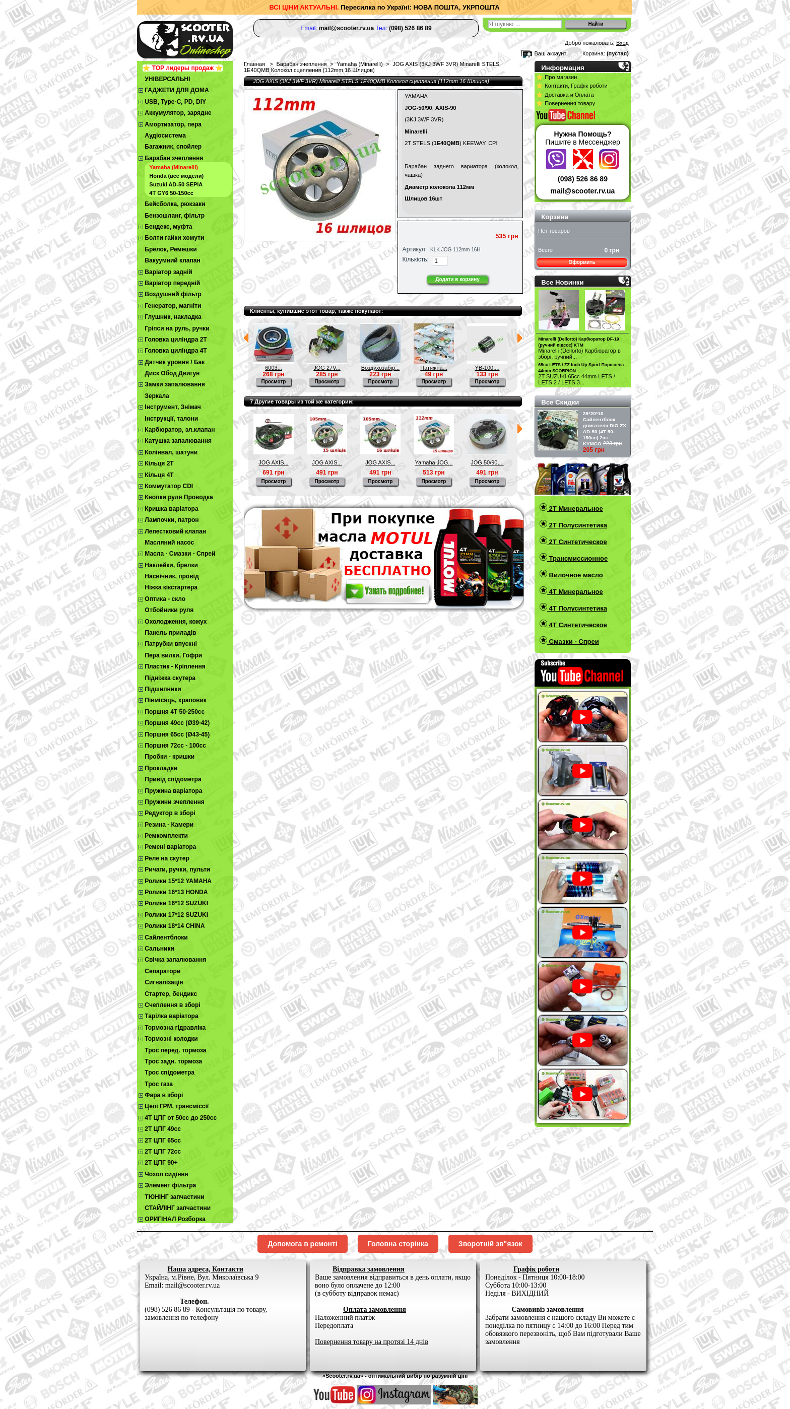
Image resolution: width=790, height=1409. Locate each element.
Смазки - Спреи (573, 641)
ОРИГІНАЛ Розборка (175, 1219)
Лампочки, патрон (172, 519)
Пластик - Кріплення (175, 666)
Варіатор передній (172, 283)
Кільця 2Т (159, 463)
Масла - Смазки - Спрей (180, 553)
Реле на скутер (167, 858)
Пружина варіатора (173, 790)
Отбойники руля (169, 610)
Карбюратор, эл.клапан (180, 429)
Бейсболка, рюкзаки (175, 204)
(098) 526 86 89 (583, 179)
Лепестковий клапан (175, 531)
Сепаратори (162, 971)
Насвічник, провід (172, 576)
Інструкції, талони (171, 418)
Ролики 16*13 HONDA (176, 892)
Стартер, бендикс (171, 993)
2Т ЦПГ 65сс (163, 1140)
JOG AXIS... (273, 462)
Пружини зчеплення (175, 802)
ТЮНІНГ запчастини (174, 1196)
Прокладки (161, 768)
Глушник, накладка (173, 316)
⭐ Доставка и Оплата (565, 95)
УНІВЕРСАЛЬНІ (167, 79)
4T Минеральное (575, 591)
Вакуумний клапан (172, 260)
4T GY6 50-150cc (171, 193)
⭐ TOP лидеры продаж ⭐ (183, 68)
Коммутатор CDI (169, 486)
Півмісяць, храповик (176, 700)
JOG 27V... (326, 368)
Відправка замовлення (369, 1269)
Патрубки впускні (170, 643)
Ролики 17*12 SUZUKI (176, 914)
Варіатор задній (168, 272)
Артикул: (415, 249)
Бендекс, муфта (168, 226)
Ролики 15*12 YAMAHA (178, 881)
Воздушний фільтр (173, 294)
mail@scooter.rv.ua (583, 191)
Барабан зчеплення (174, 158)
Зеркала (157, 395)
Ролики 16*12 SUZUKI (176, 903)
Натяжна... (433, 368)
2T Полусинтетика (577, 525)
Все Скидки (560, 402)
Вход (622, 43)
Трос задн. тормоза (173, 1061)
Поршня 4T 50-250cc (175, 711)
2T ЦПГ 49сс (163, 1128)
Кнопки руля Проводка (179, 497)
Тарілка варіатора (171, 1016)
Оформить (581, 262)
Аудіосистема (165, 135)
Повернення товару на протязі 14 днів (371, 1342)
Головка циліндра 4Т (176, 350)
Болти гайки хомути (174, 237)
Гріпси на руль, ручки (177, 328)
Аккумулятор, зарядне (178, 112)
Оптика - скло (165, 598)
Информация (562, 68)
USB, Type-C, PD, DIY (175, 101)
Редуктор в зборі (170, 813)
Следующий (519, 338)
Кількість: (416, 259)
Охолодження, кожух (176, 621)
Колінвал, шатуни (171, 452)
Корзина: (593, 53)
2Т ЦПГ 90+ (161, 1162)
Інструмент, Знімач (173, 407)
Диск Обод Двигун (172, 373)
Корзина (554, 217)
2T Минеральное (575, 508)
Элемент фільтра (170, 1185)
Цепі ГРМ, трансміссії (177, 1106)
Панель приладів (170, 632)
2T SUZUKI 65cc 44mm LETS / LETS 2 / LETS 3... (576, 379)
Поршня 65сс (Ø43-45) (177, 734)
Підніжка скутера (170, 678)
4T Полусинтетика (577, 608)
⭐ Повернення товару (565, 103)
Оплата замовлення (374, 1309)
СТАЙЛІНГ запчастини (178, 1208)
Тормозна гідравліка (175, 1027)
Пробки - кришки (169, 756)
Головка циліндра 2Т (176, 339)
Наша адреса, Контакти (205, 1269)
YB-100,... (487, 368)
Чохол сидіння (166, 1174)
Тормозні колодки (171, 1038)
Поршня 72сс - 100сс (175, 745)
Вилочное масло (575, 575)
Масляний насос (169, 542)
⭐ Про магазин (556, 77)
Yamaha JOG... (434, 462)
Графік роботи (536, 1269)
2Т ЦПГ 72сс (163, 1151)
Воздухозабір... (380, 368)
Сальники (159, 948)
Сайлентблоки (166, 937)
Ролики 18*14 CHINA (175, 925)
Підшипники (163, 689)
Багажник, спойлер (173, 146)
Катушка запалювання (178, 440)
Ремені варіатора (170, 846)
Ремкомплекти (166, 835)
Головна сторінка (398, 1244)
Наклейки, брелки (171, 565)
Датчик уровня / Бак (175, 362)
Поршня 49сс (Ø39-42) (177, 722)
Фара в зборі (164, 1095)
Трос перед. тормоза (175, 1050)
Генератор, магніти (173, 305)
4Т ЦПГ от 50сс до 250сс (181, 1117)
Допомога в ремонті (302, 1244)
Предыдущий (246, 338)
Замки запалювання (175, 384)
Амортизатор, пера (173, 124)
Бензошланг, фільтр (175, 215)
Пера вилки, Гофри (173, 655)
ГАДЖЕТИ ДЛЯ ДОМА (177, 90)
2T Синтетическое (577, 542)
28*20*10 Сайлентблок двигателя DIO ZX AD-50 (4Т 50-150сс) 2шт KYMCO (604, 428)
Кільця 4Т (159, 475)
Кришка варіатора (171, 508)
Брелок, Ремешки (170, 249)
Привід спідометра (173, 779)
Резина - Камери (169, 824)
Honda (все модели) (176, 176)
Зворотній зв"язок (490, 1244)
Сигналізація (164, 982)
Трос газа (159, 1084)
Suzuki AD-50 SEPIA (176, 184)
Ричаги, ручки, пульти (177, 869)
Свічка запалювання (175, 959)
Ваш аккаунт (550, 53)
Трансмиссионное (577, 558)
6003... (273, 368)
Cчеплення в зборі (172, 1005)
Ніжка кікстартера (171, 587)
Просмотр (273, 381)
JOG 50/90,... (487, 462)
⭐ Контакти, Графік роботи (571, 86)
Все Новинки (562, 282)
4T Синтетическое (577, 625)
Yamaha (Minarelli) (173, 167)
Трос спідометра (169, 1072)
